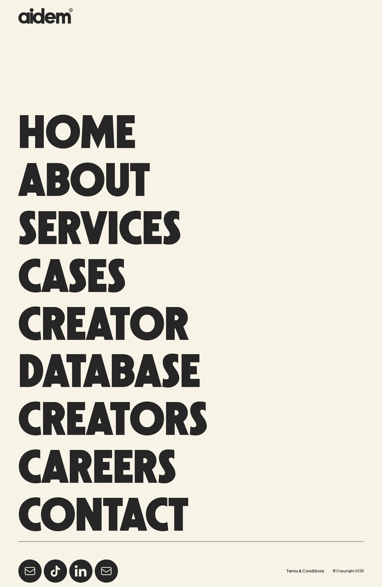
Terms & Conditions (305, 569)
